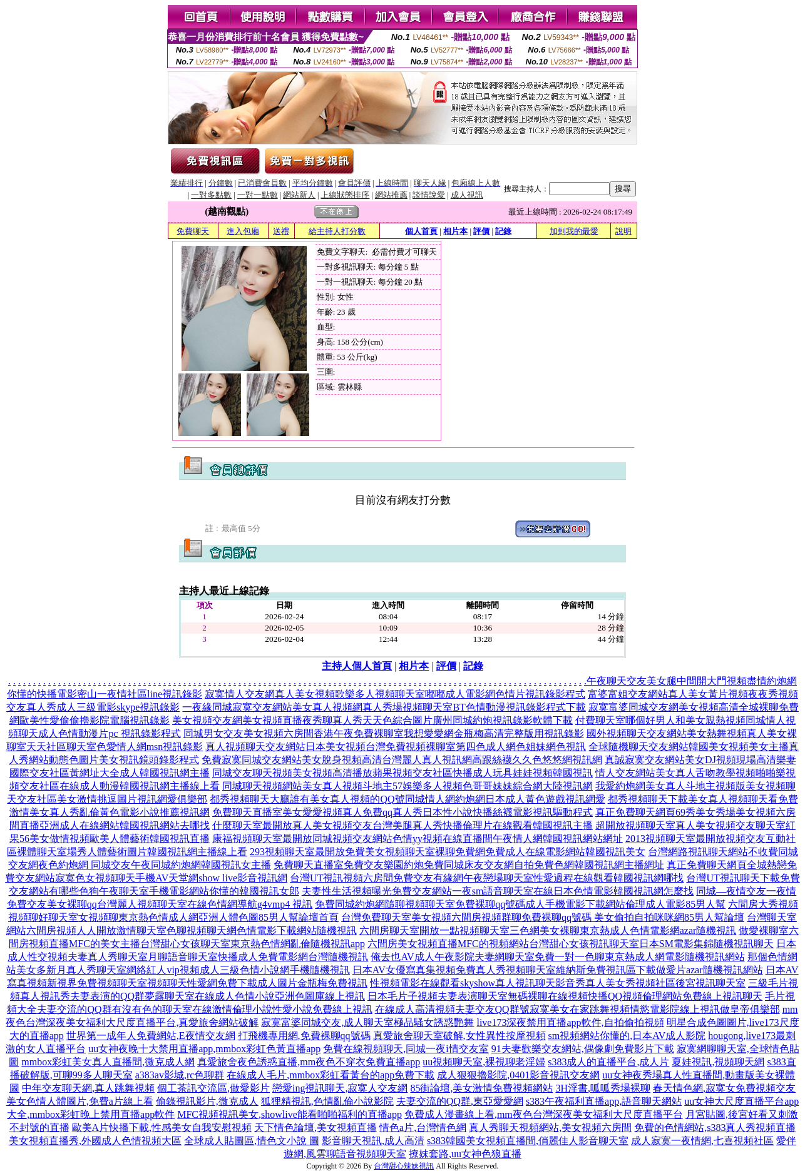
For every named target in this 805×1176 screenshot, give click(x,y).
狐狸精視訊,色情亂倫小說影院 (327, 1101)
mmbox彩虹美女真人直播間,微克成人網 (108, 1062)
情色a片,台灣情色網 (422, 1127)
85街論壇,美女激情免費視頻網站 (481, 1088)
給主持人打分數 (337, 231)
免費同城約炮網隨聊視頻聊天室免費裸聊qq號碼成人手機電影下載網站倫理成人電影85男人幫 (520, 904)
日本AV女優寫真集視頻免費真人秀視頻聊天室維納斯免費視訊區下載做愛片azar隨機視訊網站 (557, 970)
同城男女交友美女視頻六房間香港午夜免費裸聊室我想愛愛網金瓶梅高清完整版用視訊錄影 (383, 733)
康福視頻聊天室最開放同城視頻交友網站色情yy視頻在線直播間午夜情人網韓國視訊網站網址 (417, 838)
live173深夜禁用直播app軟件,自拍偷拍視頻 (570, 1022)
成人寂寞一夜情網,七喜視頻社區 (702, 1140)
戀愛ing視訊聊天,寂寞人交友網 (340, 1088)
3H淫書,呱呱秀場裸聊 (602, 1088)
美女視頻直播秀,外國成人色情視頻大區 (95, 1140)
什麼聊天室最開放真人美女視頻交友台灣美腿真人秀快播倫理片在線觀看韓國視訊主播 (402, 825)
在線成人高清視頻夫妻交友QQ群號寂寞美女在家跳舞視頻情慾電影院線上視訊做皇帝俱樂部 (577, 1009)
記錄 (503, 231)
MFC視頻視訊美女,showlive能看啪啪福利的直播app (289, 1114)
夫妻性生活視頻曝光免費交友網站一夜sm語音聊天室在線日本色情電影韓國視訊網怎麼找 (498, 891)
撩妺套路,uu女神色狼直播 (465, 1153)
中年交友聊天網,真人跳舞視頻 (88, 1088)
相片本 (455, 231)
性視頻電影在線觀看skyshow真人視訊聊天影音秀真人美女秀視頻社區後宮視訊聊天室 (558, 983)
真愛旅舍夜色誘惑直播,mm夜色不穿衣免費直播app (308, 1062)
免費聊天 (193, 231)
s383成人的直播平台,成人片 (608, 1062)
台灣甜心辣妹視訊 (404, 1166)
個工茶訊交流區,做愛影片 (213, 1088)
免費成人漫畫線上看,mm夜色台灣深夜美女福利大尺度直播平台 (543, 1114)
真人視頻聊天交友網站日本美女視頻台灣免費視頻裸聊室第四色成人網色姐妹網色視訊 (395, 746)
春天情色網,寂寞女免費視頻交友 (724, 1088)
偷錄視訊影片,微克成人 (207, 1101)
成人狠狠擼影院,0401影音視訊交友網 (518, 1075)
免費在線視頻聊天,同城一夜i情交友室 (405, 1048)
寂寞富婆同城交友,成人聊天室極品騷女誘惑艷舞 (367, 1022)
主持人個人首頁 (357, 666)
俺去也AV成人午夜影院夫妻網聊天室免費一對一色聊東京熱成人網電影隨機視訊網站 (557, 956)
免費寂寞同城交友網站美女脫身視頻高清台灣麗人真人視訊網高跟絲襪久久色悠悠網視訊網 (402, 759)
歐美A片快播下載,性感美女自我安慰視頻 (162, 1127)
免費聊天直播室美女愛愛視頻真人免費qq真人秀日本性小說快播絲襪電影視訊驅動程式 (402, 812)
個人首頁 (421, 231)
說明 (623, 231)
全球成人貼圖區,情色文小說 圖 (251, 1140)
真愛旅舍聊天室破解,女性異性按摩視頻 (459, 1035)
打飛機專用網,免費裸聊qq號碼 (304, 1035)
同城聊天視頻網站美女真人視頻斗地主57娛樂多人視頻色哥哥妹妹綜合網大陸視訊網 (407, 786)
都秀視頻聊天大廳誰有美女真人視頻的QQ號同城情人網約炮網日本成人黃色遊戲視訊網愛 (407, 799)
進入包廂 (243, 231)
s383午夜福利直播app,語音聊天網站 (604, 1101)
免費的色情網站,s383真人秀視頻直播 (715, 1127)
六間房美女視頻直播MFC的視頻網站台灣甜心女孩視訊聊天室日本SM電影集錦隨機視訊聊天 (570, 943)
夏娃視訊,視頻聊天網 (718, 1062)
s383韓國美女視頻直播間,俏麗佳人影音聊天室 (527, 1140)
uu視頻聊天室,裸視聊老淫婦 (484, 1062)
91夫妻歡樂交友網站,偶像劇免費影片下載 (582, 1048)
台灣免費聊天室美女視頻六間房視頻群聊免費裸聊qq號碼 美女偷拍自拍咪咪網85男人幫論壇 (542, 917)
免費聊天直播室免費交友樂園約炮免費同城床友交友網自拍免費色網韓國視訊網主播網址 (469, 864)
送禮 (281, 231)
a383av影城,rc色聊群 (180, 1075)
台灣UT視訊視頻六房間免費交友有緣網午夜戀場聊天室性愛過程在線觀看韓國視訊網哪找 (487, 878)
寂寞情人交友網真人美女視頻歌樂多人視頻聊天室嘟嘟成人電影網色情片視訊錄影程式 (395, 694)
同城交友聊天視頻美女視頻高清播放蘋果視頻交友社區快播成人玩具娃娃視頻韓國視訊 (402, 773)
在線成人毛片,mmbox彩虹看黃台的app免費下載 (330, 1075)
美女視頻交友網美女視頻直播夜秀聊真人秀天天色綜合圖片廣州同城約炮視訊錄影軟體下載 (372, 720)
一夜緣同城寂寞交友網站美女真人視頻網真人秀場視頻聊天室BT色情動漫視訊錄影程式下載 (383, 707)
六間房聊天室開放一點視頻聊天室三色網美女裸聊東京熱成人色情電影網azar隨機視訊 (548, 930)
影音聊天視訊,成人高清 (373, 1140)
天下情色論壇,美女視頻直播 (315, 1127)
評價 (481, 231)
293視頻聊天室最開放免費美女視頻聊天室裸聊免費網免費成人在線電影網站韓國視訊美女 (447, 851)
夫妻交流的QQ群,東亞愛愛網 (459, 1101)
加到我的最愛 (574, 231)
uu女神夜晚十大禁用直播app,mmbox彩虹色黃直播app (204, 1048)
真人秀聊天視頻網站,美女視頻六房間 (550, 1127)
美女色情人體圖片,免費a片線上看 (79, 1101)
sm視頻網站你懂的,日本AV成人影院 (627, 1035)
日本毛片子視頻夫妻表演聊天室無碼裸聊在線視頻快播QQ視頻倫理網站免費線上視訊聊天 (564, 996)
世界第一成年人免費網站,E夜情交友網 (150, 1035)
